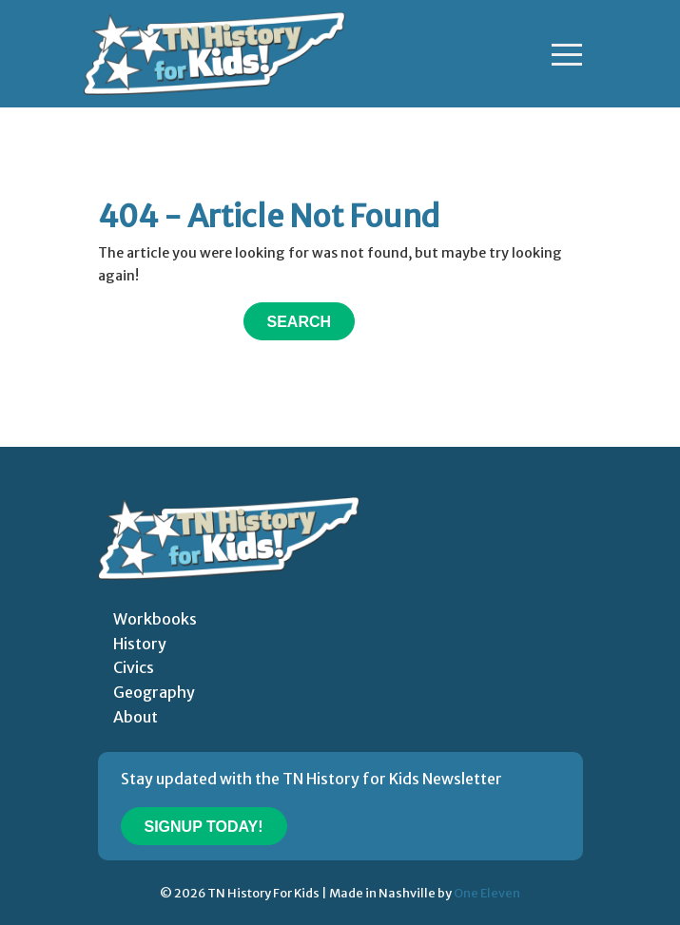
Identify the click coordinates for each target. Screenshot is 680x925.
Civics (133, 667)
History (139, 643)
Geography (154, 692)
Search (299, 322)
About (135, 716)
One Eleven (487, 892)
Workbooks (155, 618)
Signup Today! (204, 827)
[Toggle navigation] (566, 54)
